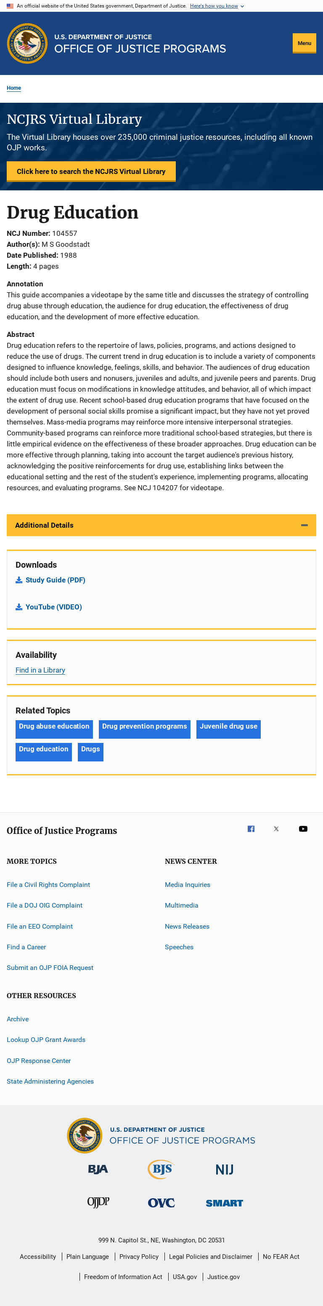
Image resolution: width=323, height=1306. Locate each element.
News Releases (187, 926)
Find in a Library (40, 670)
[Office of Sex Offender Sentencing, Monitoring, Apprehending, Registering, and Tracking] (224, 1208)
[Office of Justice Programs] (27, 43)
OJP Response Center (39, 1060)
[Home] (140, 44)
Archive (18, 1019)
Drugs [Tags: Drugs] (91, 749)
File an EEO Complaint (40, 926)
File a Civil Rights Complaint (48, 885)
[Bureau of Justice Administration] (98, 1176)
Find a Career (26, 947)
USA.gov (185, 1277)
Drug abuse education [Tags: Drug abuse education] (54, 726)
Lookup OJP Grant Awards (46, 1040)
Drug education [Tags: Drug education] (44, 749)
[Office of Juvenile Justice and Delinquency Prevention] (98, 1210)
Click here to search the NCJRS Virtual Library (91, 171)
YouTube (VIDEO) (54, 607)
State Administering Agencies (50, 1081)
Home (14, 88)
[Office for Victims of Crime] (161, 1209)
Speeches (179, 947)
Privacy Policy (139, 1257)
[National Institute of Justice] (224, 1176)
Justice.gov (223, 1277)
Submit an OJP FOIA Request (50, 968)
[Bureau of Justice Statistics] (161, 1181)
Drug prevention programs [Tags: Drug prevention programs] (144, 726)
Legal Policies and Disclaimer (210, 1257)
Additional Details (44, 525)
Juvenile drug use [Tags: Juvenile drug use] (228, 726)
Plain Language (87, 1257)
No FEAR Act (281, 1257)
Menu (304, 43)
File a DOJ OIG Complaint (44, 905)
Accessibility (38, 1257)
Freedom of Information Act (123, 1277)
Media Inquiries (187, 885)
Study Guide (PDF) (55, 580)
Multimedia (182, 905)
